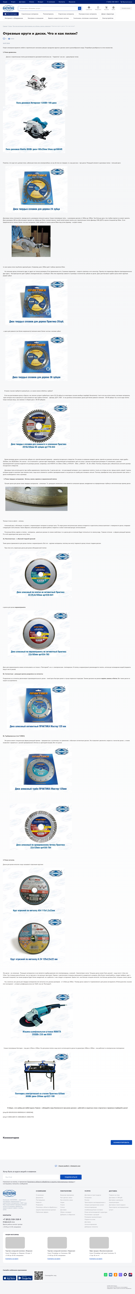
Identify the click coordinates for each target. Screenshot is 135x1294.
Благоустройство (107, 18)
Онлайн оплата (126, 8)
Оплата (31, 2)
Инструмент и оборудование (14, 18)
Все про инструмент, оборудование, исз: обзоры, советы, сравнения (32, 26)
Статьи (10, 26)
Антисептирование (91, 1224)
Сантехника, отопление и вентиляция (85, 18)
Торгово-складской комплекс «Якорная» (19, 1251)
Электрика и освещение (35, 18)
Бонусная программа (67, 1195)
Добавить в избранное (67, 1215)
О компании (51, 2)
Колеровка (88, 1198)
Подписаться (71, 1177)
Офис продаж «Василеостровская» (101, 1251)
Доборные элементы (91, 1227)
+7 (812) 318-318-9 (112, 2)
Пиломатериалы (48, 14)
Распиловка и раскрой (92, 1215)
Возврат (40, 2)
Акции (5, 2)
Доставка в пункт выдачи (93, 1195)
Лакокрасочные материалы (88, 14)
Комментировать (121, 1142)
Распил (87, 1200)
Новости (38, 1202)
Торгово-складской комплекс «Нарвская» (61, 1251)
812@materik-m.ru (9, 1222)
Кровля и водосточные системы (58, 18)
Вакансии (72, 2)
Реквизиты (39, 1205)
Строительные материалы (29, 14)
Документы (39, 1198)
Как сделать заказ (66, 1198)
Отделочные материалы (66, 14)
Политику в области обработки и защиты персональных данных (50, 1182)
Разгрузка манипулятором (93, 1217)
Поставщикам (40, 1200)
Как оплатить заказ (66, 1200)
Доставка (22, 2)
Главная (5, 26)
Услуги (13, 2)
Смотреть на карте (11, 1259)
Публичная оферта (42, 1212)
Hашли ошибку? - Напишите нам (67, 1166)
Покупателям (65, 1191)
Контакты (62, 2)
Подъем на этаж (90, 1219)
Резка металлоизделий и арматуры (96, 1212)
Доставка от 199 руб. (115, 1198)
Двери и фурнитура (107, 14)
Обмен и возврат (65, 1212)
